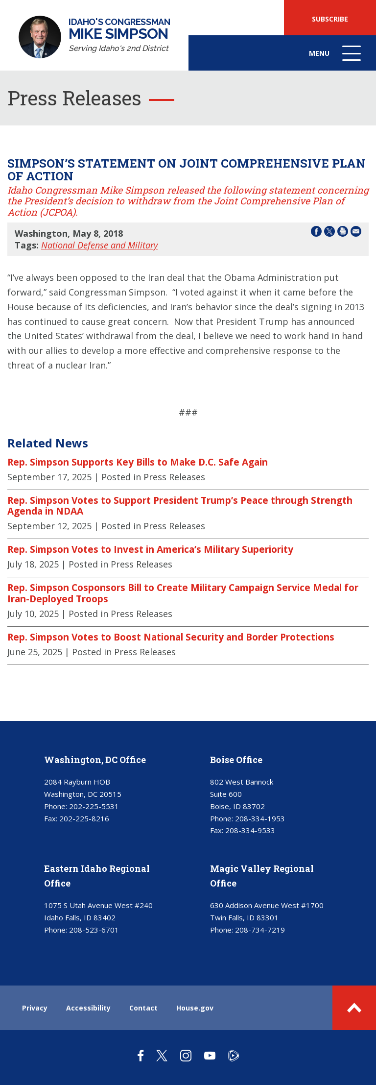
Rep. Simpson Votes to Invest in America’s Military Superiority (150, 549)
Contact (143, 1007)
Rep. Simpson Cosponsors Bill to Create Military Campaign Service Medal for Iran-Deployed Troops (182, 593)
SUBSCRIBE (330, 19)
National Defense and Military (99, 245)
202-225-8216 (84, 818)
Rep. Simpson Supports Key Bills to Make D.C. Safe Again (137, 462)
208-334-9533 (250, 830)
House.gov (194, 1007)
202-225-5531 (94, 806)
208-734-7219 (260, 930)
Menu (336, 58)
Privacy (34, 1007)
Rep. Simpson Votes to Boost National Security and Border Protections (170, 637)
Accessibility (88, 1007)
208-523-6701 (94, 930)
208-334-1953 (260, 818)
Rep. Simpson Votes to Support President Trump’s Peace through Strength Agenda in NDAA (179, 506)
